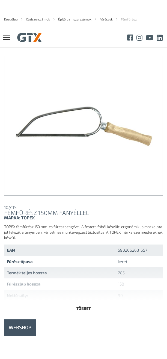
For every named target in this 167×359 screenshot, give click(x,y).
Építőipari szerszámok (75, 19)
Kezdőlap (11, 19)
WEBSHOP (20, 327)
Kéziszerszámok (38, 19)
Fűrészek (107, 19)
